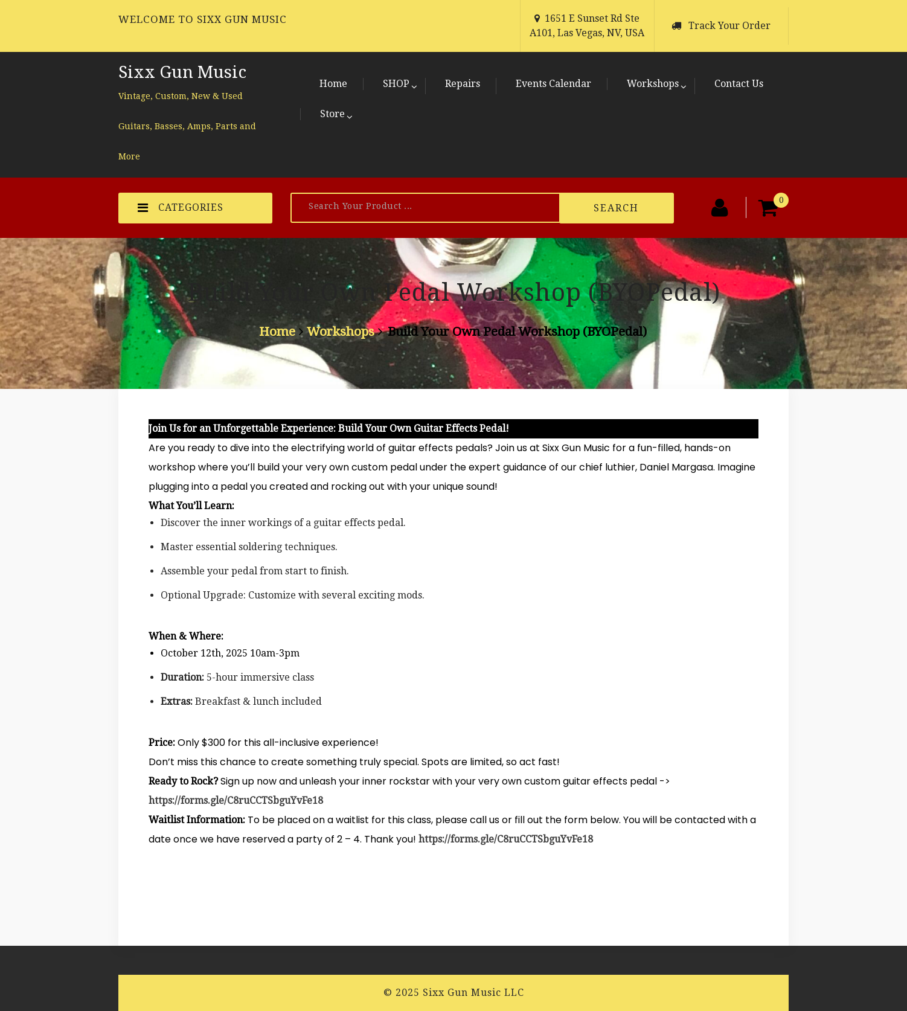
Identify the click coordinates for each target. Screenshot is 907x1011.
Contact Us (738, 83)
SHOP (396, 83)
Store (332, 114)
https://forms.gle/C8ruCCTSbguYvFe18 (236, 800)
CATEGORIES (180, 208)
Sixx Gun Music (182, 72)
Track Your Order (729, 25)
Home (333, 83)
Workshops (653, 83)
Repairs (462, 83)
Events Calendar (553, 83)
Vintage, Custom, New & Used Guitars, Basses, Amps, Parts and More (187, 126)
